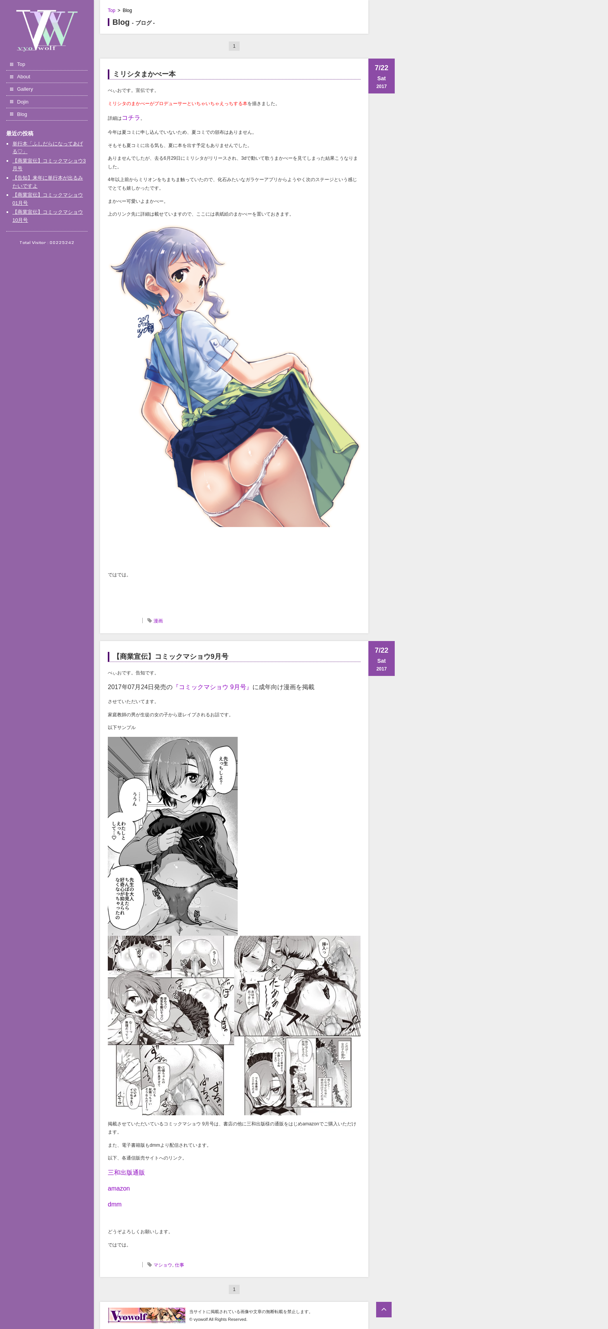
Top (21, 64)
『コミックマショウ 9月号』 (212, 687)
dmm (115, 1204)
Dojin (23, 102)
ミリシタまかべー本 (144, 74)
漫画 (158, 621)
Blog (22, 114)
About (23, 76)
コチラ (131, 117)
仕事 (179, 1265)
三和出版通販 (126, 1172)
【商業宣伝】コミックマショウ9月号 (170, 656)
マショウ (163, 1265)
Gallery (25, 89)
